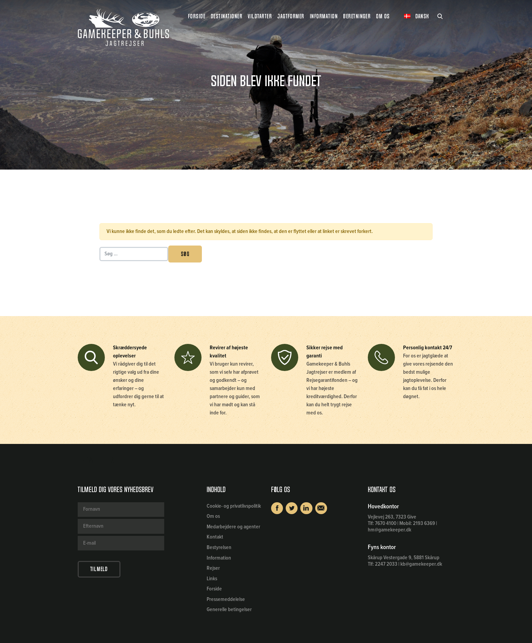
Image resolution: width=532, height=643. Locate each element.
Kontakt (215, 537)
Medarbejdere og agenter (233, 526)
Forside (196, 16)
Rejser (213, 568)
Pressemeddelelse (226, 599)
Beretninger (356, 16)
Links (212, 578)
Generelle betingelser (229, 609)
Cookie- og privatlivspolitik (234, 506)
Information (219, 558)
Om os (213, 516)
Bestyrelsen (219, 547)
